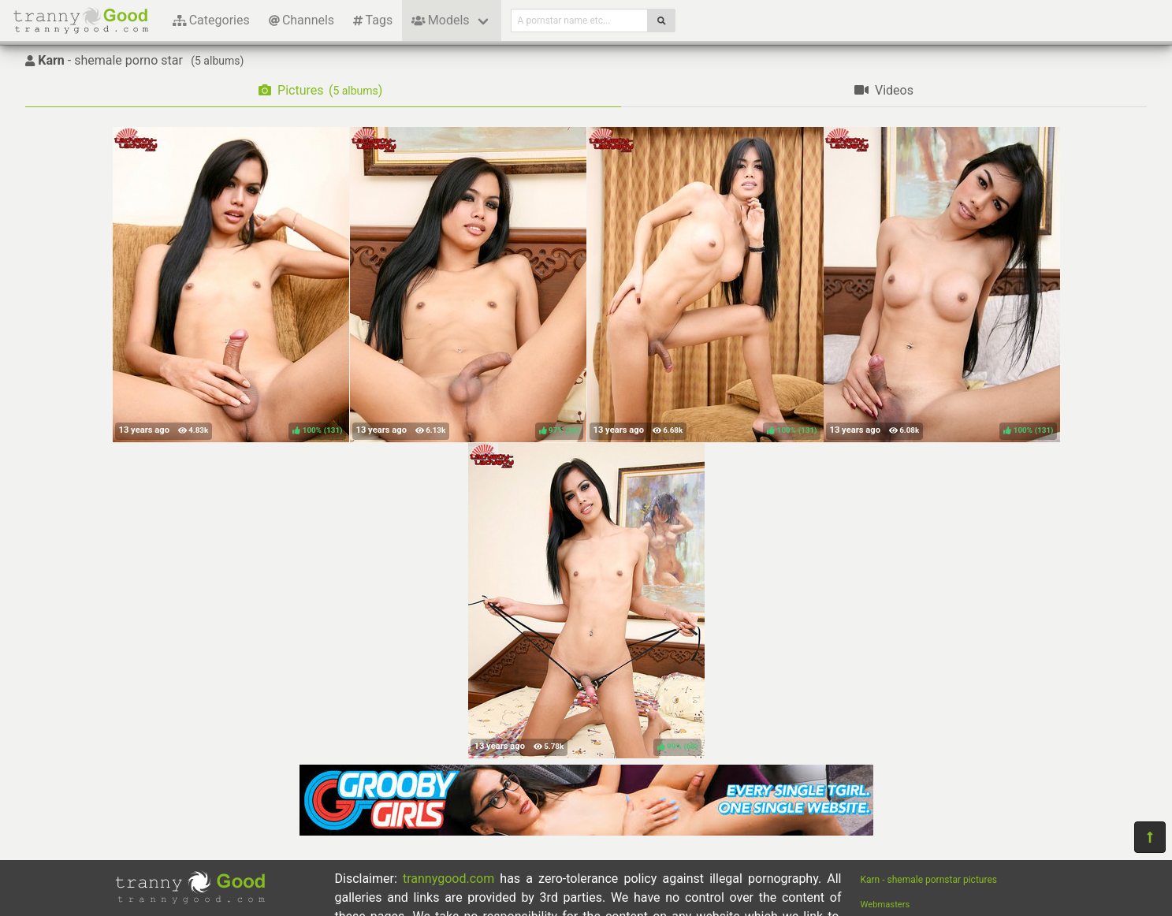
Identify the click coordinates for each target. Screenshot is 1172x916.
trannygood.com (448, 878)
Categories (211, 20)
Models (440, 20)
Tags (373, 20)
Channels (301, 20)
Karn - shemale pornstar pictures (929, 879)
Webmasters (885, 904)
